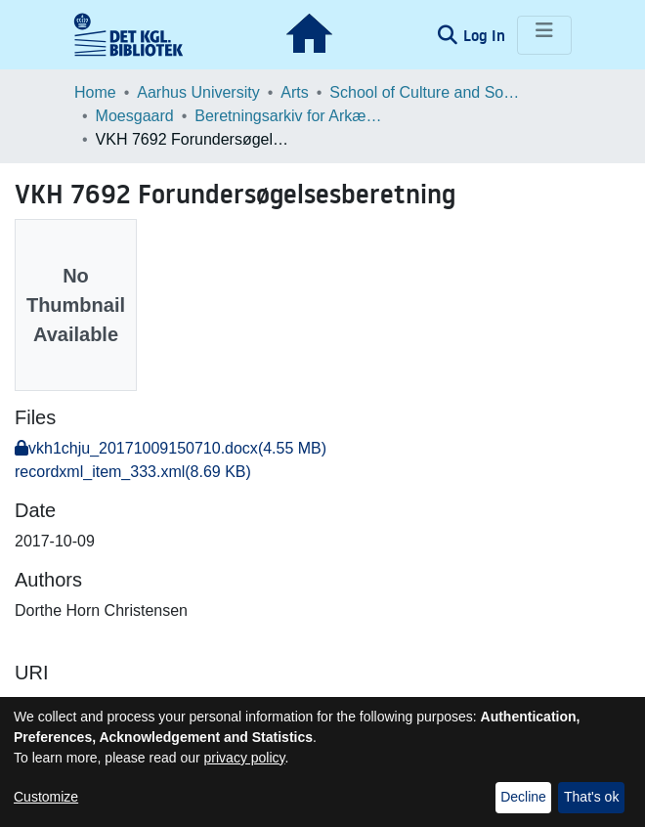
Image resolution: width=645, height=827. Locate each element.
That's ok (591, 797)
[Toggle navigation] (544, 35)
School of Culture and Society (427, 92)
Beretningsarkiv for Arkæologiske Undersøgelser (292, 116)
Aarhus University (198, 92)
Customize (46, 797)
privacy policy (244, 757)
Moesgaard (135, 116)
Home (95, 92)
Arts (294, 92)
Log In (486, 35)
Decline (523, 797)
